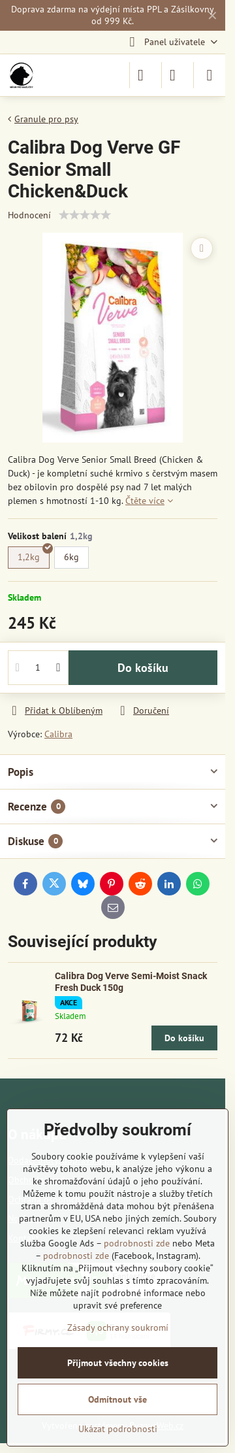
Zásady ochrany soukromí (117, 1327)
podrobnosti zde (137, 1243)
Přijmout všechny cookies (117, 1363)
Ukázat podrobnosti (117, 1429)
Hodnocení (29, 215)
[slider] (85, 215)
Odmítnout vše (117, 1399)
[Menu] (209, 75)
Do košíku (143, 667)
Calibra (58, 734)
